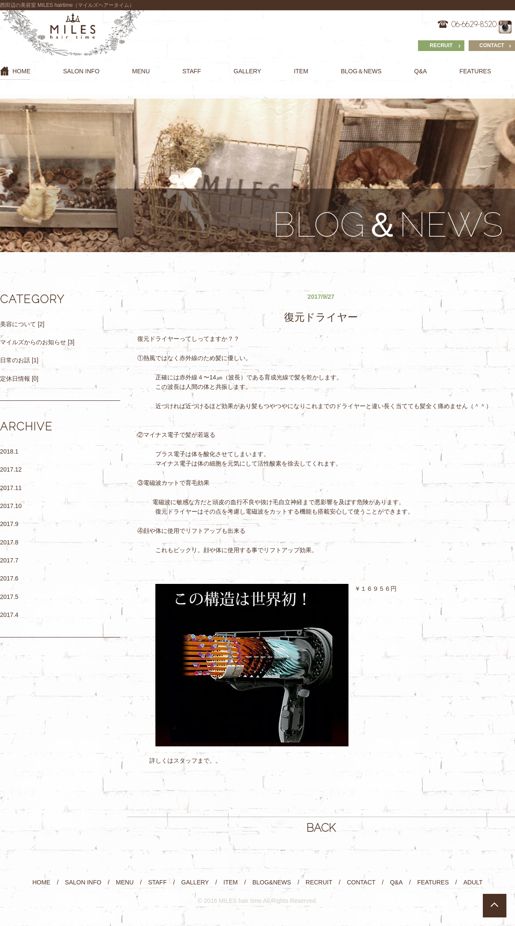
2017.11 (11, 487)
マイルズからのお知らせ (33, 342)
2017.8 (9, 542)
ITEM (301, 71)
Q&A (420, 71)
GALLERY (247, 71)
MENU (141, 71)
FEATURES (475, 71)
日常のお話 (15, 360)
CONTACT (491, 45)
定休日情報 (15, 378)
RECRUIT (441, 45)
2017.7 (9, 560)
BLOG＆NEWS (361, 71)
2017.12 (11, 469)
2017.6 (9, 578)
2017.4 (9, 614)
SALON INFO (81, 71)
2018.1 (9, 451)
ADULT (473, 882)
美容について (18, 324)
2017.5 (9, 596)
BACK (321, 827)
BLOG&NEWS (271, 882)
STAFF (191, 71)
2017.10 (11, 505)
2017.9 (9, 523)
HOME (15, 70)
